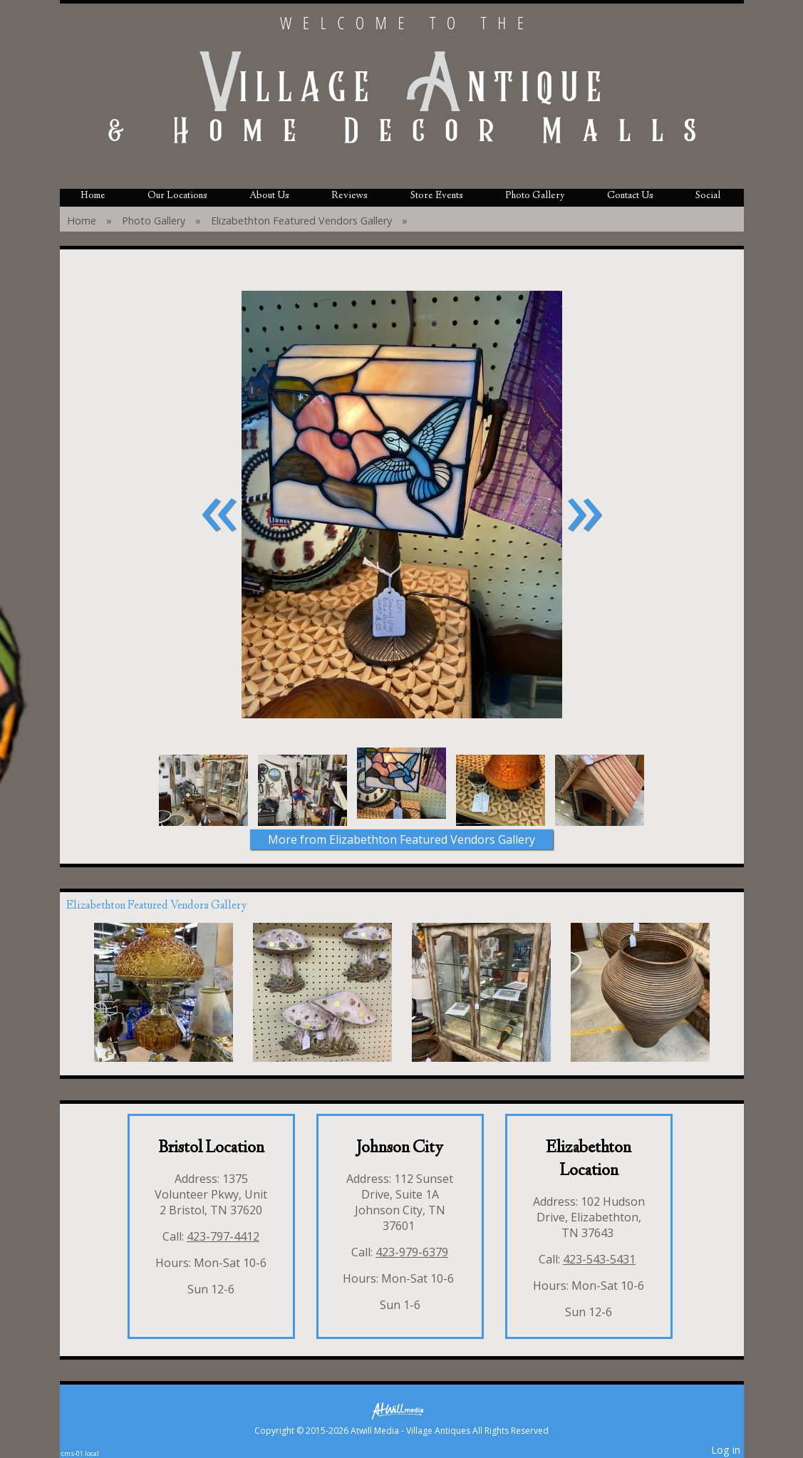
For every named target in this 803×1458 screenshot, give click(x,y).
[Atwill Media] (401, 1410)
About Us (269, 196)
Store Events (436, 196)
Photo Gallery (535, 196)
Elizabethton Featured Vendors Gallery (301, 220)
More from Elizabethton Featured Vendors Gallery (401, 839)
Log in (725, 1450)
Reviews (349, 196)
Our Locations (177, 196)
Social (707, 196)
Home (93, 196)
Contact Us (630, 196)
